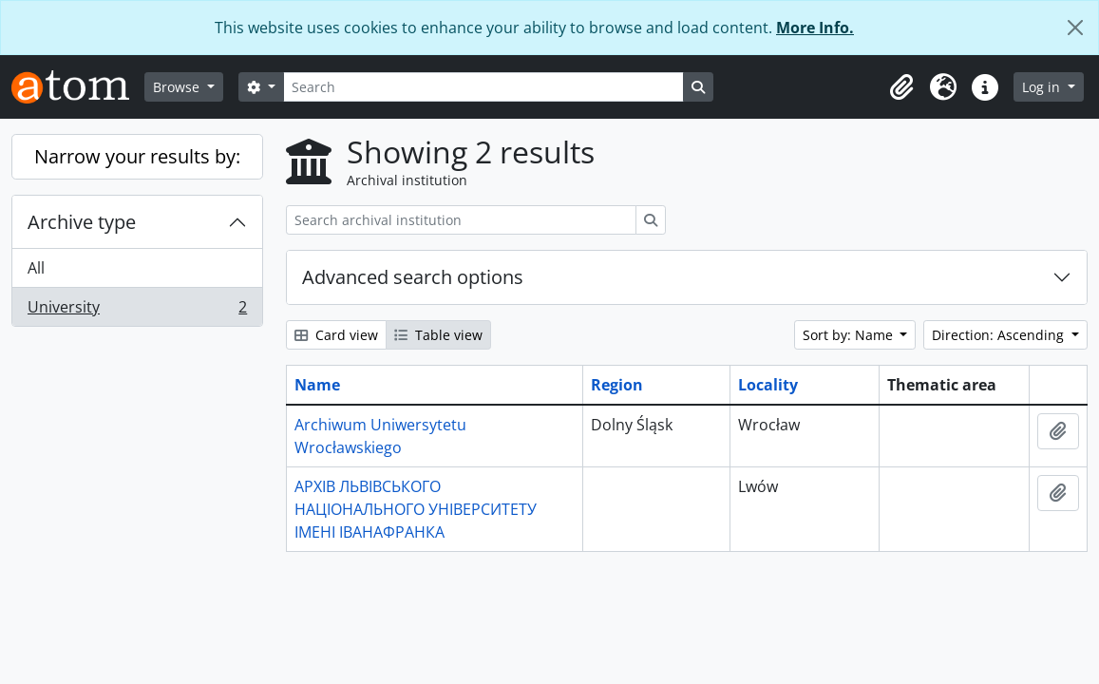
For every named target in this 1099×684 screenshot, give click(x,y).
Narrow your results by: (137, 156)
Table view (438, 335)
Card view (336, 335)
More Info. (815, 27)
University (137, 310)
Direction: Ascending (1000, 335)
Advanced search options (412, 277)
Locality (768, 384)
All (36, 267)
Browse (178, 87)
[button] (901, 87)
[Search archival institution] (461, 220)
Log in (1043, 87)
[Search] (483, 87)
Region (617, 384)
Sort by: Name (850, 335)
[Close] (1075, 27)
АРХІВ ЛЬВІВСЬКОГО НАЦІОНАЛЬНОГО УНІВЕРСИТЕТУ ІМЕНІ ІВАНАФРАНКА (415, 509)
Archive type (82, 222)
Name (317, 384)
